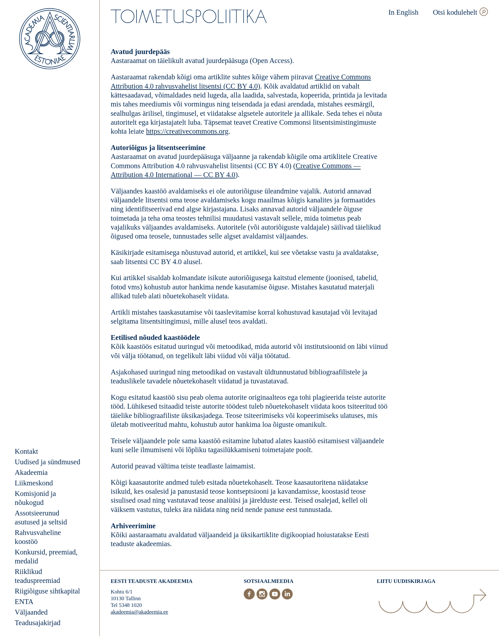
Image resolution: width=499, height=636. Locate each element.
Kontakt (26, 451)
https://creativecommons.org (187, 131)
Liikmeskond (34, 483)
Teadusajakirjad (37, 623)
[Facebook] (250, 598)
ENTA (24, 602)
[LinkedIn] (287, 598)
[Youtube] (275, 598)
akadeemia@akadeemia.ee (139, 612)
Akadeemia (31, 472)
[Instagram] (262, 598)
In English (403, 12)
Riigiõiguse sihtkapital (47, 591)
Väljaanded (31, 612)
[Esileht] (50, 39)
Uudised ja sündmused (47, 462)
